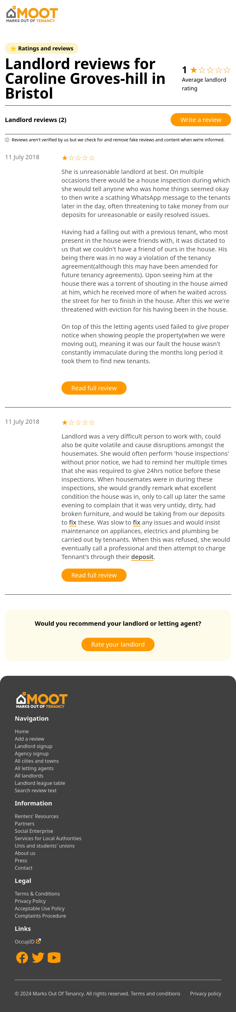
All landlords (29, 775)
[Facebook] (22, 957)
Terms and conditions (155, 993)
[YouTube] (54, 957)
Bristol (29, 93)
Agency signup (32, 753)
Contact (24, 867)
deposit (142, 557)
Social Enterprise (34, 831)
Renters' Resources (37, 816)
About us (25, 853)
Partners (24, 823)
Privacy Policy (30, 901)
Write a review (200, 120)
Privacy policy (205, 993)
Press (21, 860)
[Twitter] (38, 957)
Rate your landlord (118, 644)
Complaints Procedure (40, 915)
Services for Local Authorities (48, 838)
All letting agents (34, 768)
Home (22, 731)
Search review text (36, 790)
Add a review (29, 738)
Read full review (94, 388)
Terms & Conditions (37, 893)
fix (73, 522)
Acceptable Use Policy (40, 908)
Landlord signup (33, 746)
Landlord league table (40, 783)
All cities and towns (37, 761)
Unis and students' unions (45, 845)
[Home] (32, 14)
